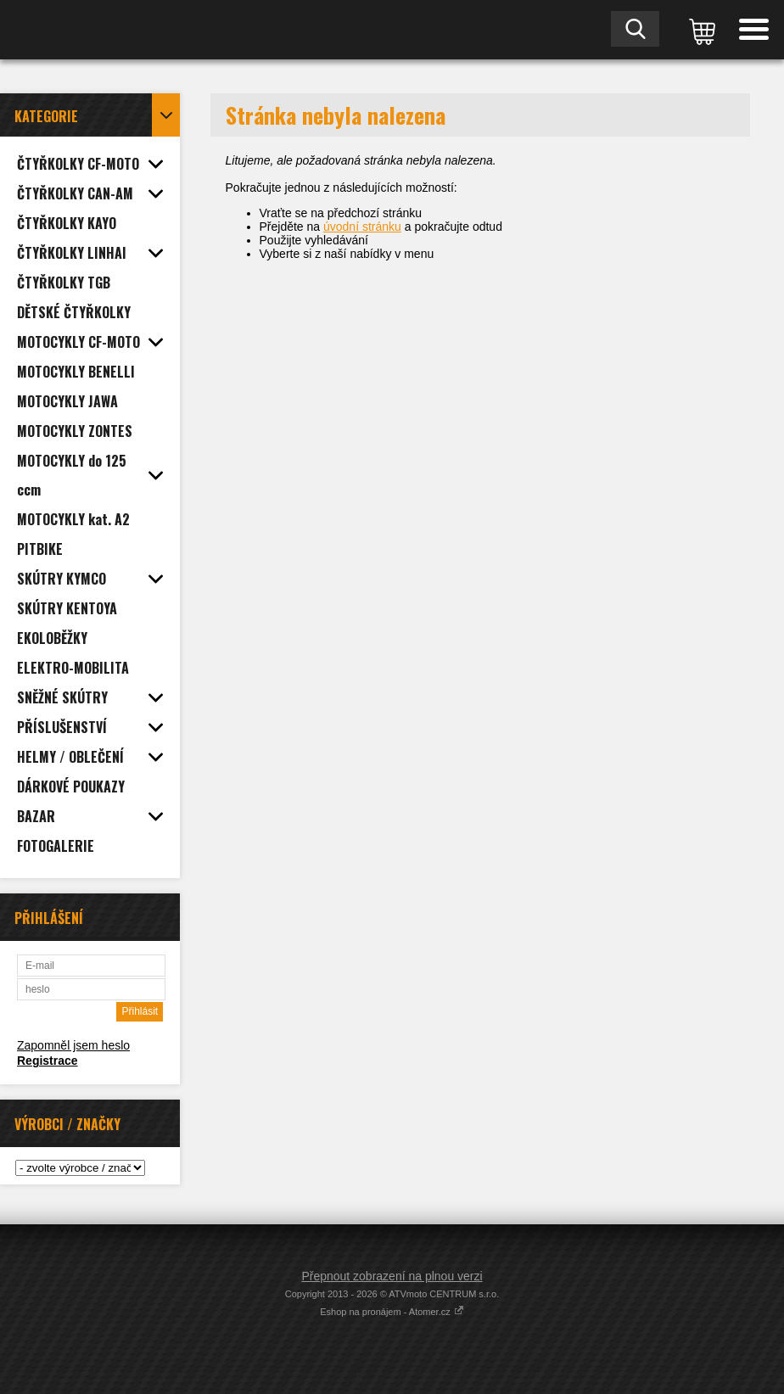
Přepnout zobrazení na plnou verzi (391, 1276)
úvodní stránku (362, 226)
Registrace (47, 1060)
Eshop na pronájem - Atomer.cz (392, 1312)
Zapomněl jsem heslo (73, 1045)
